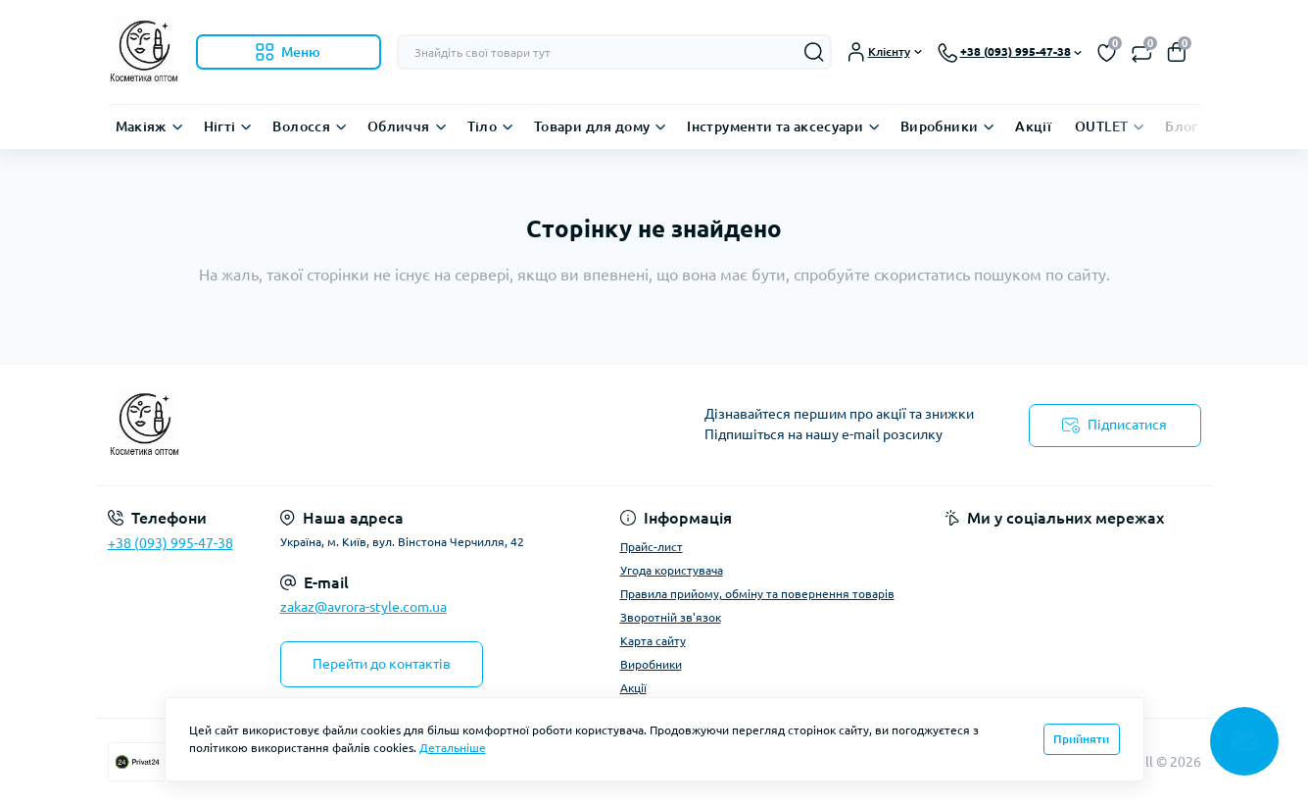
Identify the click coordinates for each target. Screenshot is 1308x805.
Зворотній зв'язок (670, 617)
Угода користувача (671, 570)
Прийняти (1081, 738)
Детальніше (452, 747)
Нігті (220, 126)
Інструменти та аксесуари (775, 126)
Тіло (482, 126)
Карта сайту (653, 640)
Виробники (939, 126)
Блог (1181, 126)
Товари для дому (592, 126)
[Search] (814, 52)
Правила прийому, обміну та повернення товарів (757, 593)
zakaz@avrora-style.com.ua (363, 607)
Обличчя (398, 126)
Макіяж (141, 126)
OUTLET (1101, 126)
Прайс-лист (651, 546)
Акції (1033, 126)
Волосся (301, 126)
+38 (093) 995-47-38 (170, 543)
